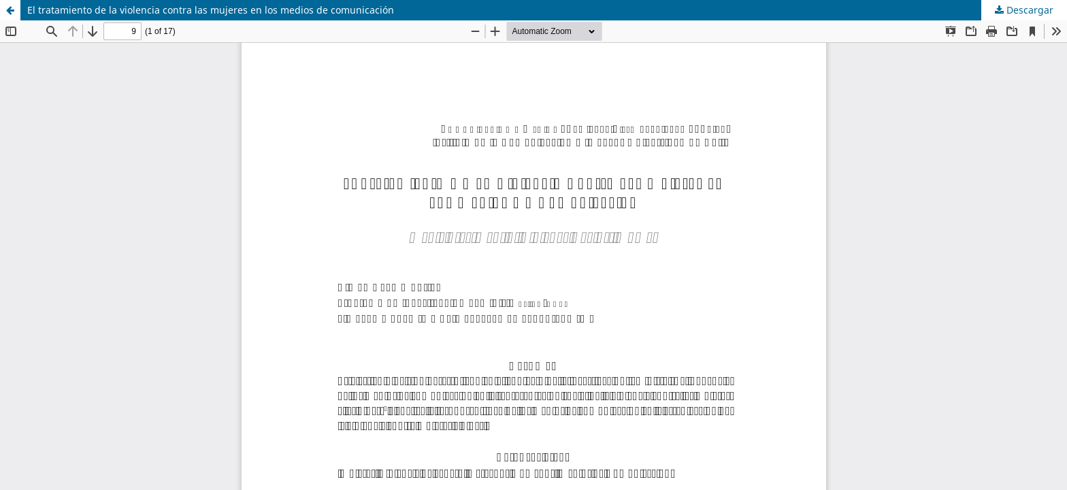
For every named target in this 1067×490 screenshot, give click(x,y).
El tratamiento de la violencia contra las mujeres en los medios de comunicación (210, 9)
